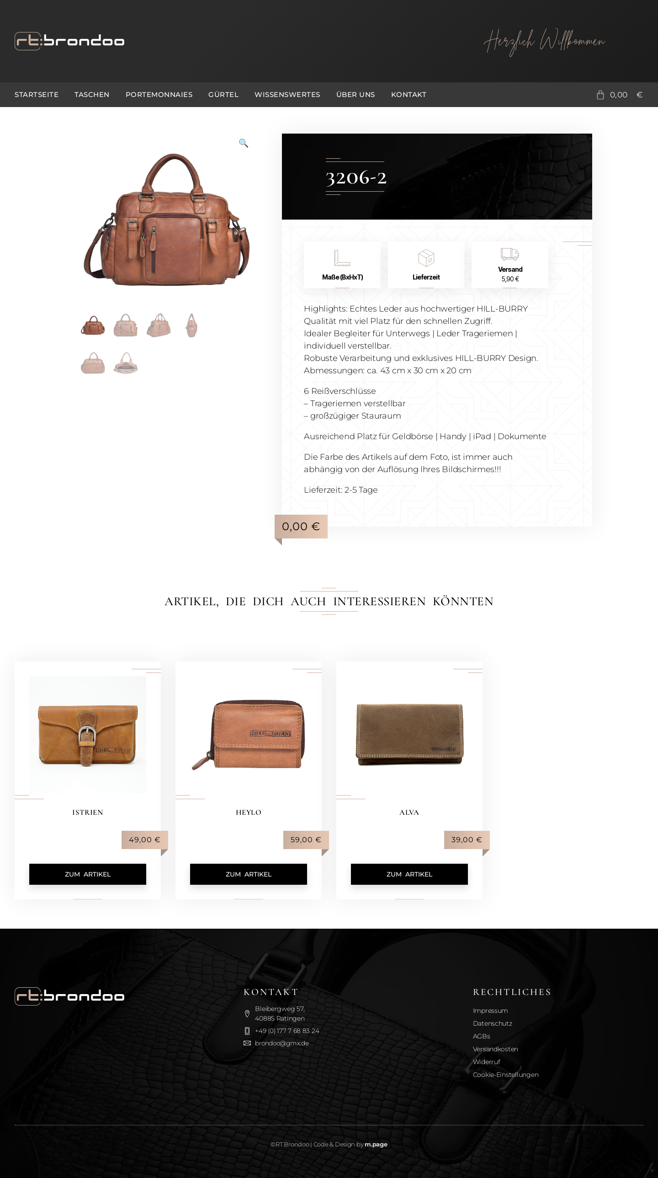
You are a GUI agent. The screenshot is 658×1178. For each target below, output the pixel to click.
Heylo (248, 812)
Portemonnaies (159, 94)
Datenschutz (492, 1023)
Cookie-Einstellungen (506, 1074)
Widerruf (486, 1062)
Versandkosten (496, 1049)
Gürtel (223, 94)
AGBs (481, 1036)
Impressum (491, 1010)
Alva (409, 812)
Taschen (92, 94)
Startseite (36, 94)
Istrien (87, 812)
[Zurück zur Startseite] (228, 41)
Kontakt (409, 94)
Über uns (355, 94)
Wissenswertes (287, 94)
